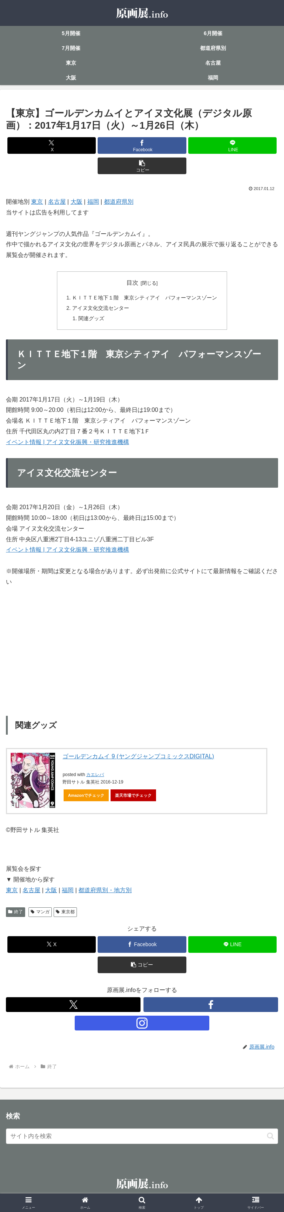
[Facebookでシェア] (142, 145)
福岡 (93, 202)
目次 (132, 283)
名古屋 (57, 202)
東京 (37, 202)
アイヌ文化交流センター (100, 308)
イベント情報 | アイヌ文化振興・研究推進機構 (67, 443)
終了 (15, 913)
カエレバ (95, 775)
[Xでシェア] (51, 145)
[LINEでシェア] (232, 145)
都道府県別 (118, 202)
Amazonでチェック (86, 796)
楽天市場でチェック (133, 796)
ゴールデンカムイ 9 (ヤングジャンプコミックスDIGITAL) (138, 757)
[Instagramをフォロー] (142, 1024)
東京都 (65, 913)
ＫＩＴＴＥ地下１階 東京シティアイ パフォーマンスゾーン (144, 298)
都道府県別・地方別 (105, 891)
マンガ (40, 913)
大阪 (76, 202)
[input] (142, 1137)
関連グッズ (91, 319)
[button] (142, 166)
